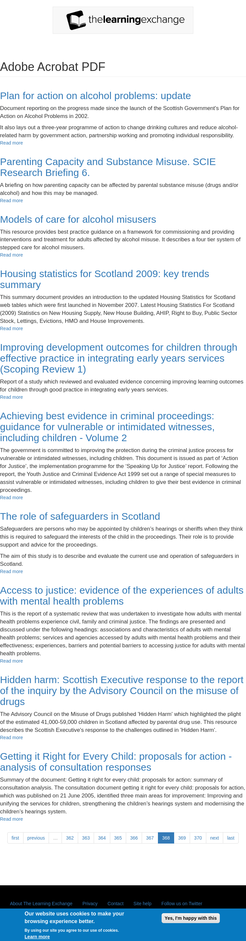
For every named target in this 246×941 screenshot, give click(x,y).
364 (102, 838)
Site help (142, 903)
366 (134, 838)
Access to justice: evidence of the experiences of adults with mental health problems (121, 596)
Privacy (90, 903)
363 (86, 838)
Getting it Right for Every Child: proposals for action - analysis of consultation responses (116, 762)
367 (150, 838)
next (214, 838)
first (15, 838)
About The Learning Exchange (41, 903)
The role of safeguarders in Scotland (80, 516)
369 (182, 838)
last (230, 838)
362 (70, 838)
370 (198, 838)
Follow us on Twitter (182, 903)
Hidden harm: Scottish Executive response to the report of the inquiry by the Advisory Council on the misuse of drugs (121, 690)
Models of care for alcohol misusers (78, 219)
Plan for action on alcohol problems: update (95, 95)
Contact (115, 903)
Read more (11, 143)
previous (36, 838)
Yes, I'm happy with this (191, 920)
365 (118, 838)
